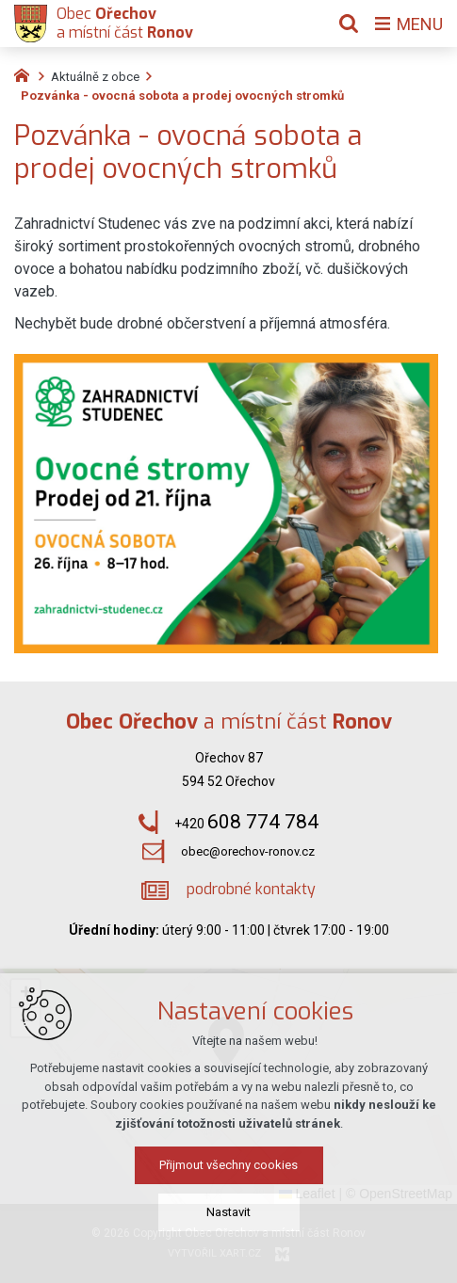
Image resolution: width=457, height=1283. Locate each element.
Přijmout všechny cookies (228, 1165)
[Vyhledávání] (348, 23)
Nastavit (228, 1212)
